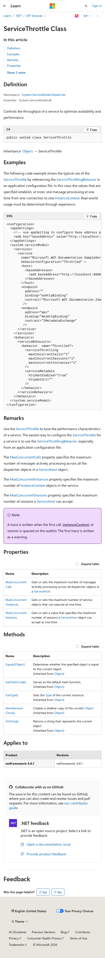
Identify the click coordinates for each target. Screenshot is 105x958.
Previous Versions (43, 932)
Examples (13, 54)
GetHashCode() (16, 682)
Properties (14, 65)
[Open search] (86, 6)
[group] (52, 315)
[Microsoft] (52, 6)
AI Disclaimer (17, 932)
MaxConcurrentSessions (28, 495)
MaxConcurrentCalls (25, 457)
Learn (7, 15)
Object (27, 151)
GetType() (12, 695)
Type (48, 695)
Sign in (96, 6)
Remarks (13, 60)
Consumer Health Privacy (44, 938)
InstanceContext (67, 198)
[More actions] (97, 15)
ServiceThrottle (15, 179)
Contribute (82, 932)
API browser (34, 15)
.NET (19, 15)
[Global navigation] (4, 6)
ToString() (12, 721)
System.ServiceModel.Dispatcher (44, 94)
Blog (64, 932)
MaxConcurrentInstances (29, 479)
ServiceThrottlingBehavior (76, 179)
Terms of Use (78, 938)
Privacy (14, 938)
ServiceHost (48, 469)
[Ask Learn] (77, 15)
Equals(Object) (15, 664)
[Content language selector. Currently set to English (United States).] (29, 911)
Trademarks (16, 945)
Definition (13, 48)
